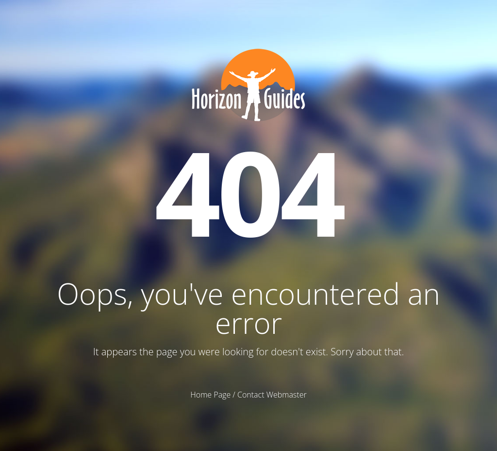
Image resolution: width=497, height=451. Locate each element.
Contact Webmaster (272, 394)
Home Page (210, 394)
